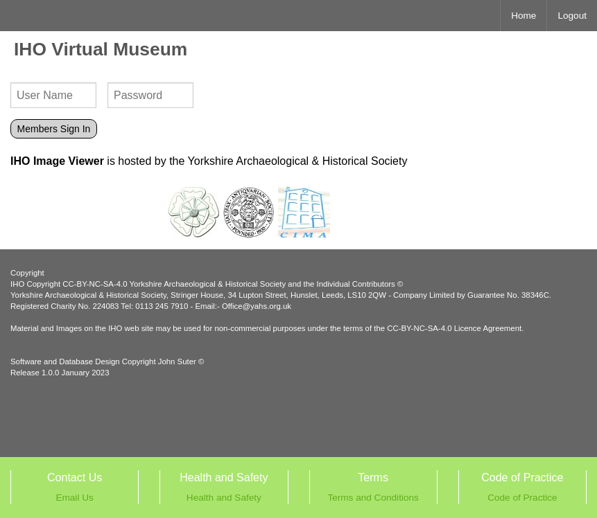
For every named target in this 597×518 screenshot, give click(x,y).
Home (523, 15)
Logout (572, 15)
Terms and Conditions (372, 497)
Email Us (74, 497)
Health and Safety (224, 497)
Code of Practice (522, 497)
